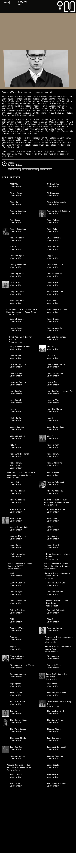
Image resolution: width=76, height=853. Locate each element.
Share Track (45, 170)
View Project (14, 170)
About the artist (30, 170)
